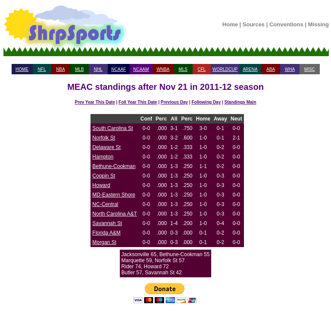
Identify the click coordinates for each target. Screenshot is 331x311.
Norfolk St (103, 138)
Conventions (286, 24)
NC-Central (105, 204)
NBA (60, 69)
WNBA (162, 69)
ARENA (250, 69)
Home (230, 24)
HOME (22, 69)
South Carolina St (112, 128)
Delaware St (106, 147)
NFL (42, 69)
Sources (254, 24)
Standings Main (240, 102)
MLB (79, 69)
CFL (201, 69)
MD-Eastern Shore (113, 195)
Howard (101, 185)
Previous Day (174, 102)
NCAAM (141, 69)
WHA (290, 69)
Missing (318, 24)
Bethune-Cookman (113, 166)
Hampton (102, 157)
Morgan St (104, 242)
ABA (270, 69)
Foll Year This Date (138, 102)
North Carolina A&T (114, 214)
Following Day (206, 102)
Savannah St (107, 223)
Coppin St (103, 176)
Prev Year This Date (95, 102)
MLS (182, 69)
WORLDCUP (224, 69)
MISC (309, 69)
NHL (98, 69)
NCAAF (118, 69)
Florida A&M (106, 233)
